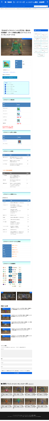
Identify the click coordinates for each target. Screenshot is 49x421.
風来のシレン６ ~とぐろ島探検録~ (41, 55)
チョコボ (14, 6)
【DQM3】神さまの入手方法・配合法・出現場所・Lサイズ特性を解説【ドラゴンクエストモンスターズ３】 (21, 323)
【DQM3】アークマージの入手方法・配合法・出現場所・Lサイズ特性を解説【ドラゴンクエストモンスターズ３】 (30, 395)
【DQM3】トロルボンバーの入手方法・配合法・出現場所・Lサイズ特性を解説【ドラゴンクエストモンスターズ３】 (18, 395)
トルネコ (26, 6)
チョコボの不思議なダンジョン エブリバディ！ (37, 46)
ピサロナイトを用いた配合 (9, 86)
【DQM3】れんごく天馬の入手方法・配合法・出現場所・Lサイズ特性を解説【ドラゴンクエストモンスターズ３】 (30, 408)
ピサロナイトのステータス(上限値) (11, 91)
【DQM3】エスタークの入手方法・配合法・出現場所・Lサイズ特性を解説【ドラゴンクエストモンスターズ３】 (21, 316)
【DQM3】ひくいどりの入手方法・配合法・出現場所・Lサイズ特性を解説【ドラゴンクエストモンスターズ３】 (21, 337)
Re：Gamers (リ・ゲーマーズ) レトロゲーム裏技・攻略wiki (24, 2)
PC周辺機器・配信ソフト (37, 39)
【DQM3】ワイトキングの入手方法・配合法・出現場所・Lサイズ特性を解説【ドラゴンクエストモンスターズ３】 (42, 395)
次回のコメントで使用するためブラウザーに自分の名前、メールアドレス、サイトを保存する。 (16, 370)
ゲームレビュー (44, 42)
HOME (3, 8)
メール (2, 362)
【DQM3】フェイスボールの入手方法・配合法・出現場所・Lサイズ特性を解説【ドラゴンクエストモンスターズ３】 (6, 408)
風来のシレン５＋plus (44, 51)
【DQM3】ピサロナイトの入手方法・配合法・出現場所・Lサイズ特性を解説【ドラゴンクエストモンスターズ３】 (31, 8)
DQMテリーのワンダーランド (44, 35)
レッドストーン (9, 6)
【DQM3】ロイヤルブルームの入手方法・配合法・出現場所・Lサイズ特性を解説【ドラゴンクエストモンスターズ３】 (21, 310)
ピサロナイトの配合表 (9, 84)
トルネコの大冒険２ (44, 47)
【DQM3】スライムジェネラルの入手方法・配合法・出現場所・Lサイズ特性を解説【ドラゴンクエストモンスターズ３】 (6, 395)
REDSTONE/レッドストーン (44, 39)
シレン (23, 6)
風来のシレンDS (37, 51)
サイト (2, 366)
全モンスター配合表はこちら (10, 77)
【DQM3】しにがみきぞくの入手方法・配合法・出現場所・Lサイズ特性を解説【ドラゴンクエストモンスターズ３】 (42, 408)
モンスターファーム (19, 6)
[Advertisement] (24, 19)
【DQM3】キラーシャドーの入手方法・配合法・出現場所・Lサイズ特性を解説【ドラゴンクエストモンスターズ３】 (18, 408)
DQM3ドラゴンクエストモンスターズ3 (10, 8)
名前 (2, 358)
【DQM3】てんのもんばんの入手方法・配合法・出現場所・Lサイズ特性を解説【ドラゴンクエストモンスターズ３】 (21, 330)
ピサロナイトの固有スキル (9, 89)
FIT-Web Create (30, 417)
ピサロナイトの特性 (8, 88)
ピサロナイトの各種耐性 (9, 93)
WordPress (40, 417)
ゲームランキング (37, 42)
